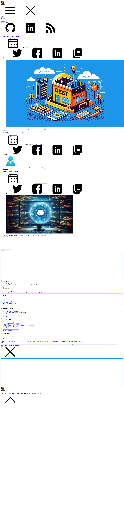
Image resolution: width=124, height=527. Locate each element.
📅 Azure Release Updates (10, 303)
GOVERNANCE (56, 344)
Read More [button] (3, 285)
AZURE (3, 335)
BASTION (24, 335)
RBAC (36, 144)
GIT (20, 335)
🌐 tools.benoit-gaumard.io (10, 300)
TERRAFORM (36, 341)
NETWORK (77, 344)
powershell (44, 183)
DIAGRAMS (33, 344)
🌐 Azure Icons (7, 302)
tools (41, 183)
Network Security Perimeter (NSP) (10, 327)
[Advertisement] (12, 265)
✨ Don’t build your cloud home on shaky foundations (14, 312)
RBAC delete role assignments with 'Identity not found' (17, 132)
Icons (2, 19)
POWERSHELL (22, 341)
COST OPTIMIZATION (71, 341)
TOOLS (17, 335)
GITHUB (8, 335)
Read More (5, 130)
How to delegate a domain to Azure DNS (12, 323)
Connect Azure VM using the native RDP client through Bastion (16, 322)
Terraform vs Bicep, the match (9, 330)
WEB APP (16, 345)
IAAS (65, 344)
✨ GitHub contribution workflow (10, 311)
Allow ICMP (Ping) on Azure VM (10, 326)
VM (13, 345)
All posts (2, 17)
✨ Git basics (6, 316)
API (35, 47)
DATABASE (80, 341)
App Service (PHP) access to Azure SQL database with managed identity (18, 325)
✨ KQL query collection (8, 313)
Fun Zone (3, 18)
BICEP (64, 341)
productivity (37, 183)
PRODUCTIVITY (5, 341)
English (2, 22)
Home (2, 16)
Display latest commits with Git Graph (11, 324)
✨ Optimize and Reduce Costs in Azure (11, 315)
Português (6, 22)
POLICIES (85, 344)
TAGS (115, 344)
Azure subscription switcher (10, 171)
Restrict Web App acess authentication (11, 329)
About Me (3, 21)
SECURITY (29, 341)
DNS (37, 344)
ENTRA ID (46, 341)
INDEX (69, 344)
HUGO (13, 335)
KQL (72, 344)
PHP (81, 344)
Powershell (38, 47)
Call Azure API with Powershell (11, 36)
